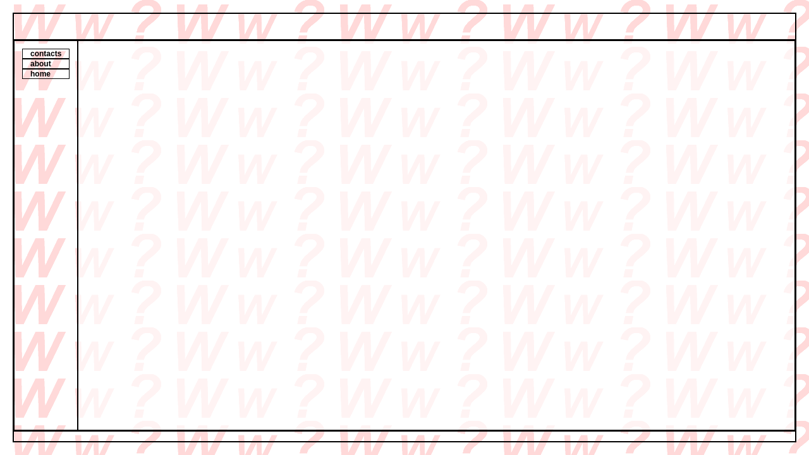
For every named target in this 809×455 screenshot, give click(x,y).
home (40, 74)
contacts (45, 53)
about (40, 63)
